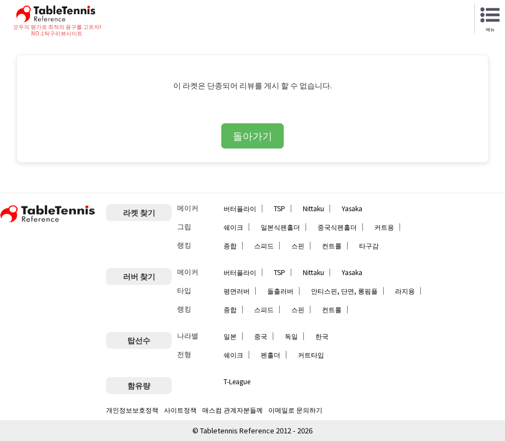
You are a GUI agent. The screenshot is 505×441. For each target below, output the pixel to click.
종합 (230, 245)
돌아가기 (252, 135)
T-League (237, 381)
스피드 (264, 245)
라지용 (405, 290)
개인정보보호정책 (132, 409)
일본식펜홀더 (280, 226)
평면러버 (237, 290)
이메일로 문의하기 (295, 409)
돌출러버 (280, 290)
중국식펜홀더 (337, 226)
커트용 (384, 226)
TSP (279, 208)
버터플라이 (240, 208)
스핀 (297, 245)
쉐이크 (233, 226)
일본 (230, 336)
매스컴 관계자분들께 (232, 409)
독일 (291, 336)
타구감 (369, 245)
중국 (260, 336)
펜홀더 (270, 354)
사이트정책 (180, 409)
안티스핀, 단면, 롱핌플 (344, 290)
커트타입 (311, 354)
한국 (321, 336)
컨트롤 (332, 245)
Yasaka (352, 208)
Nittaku (313, 208)
